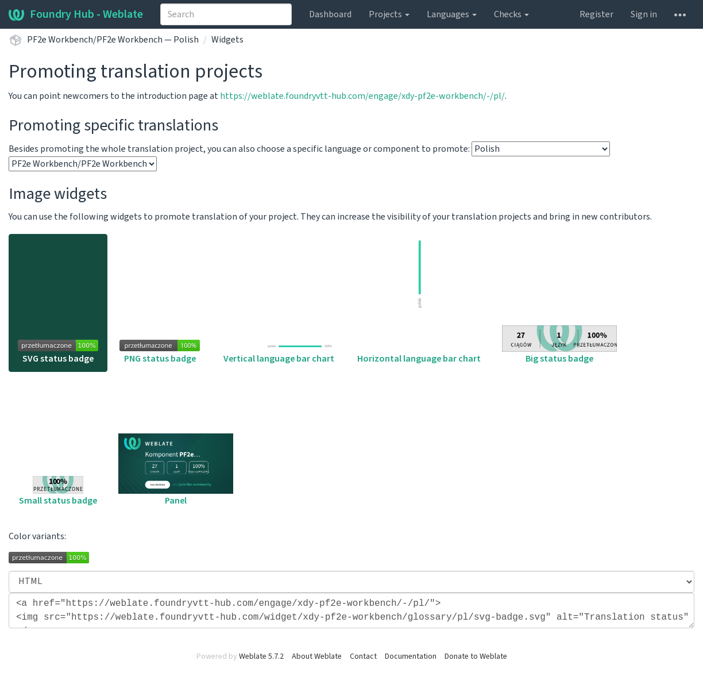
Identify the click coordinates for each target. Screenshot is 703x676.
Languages (452, 14)
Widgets (227, 39)
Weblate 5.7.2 (261, 656)
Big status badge (559, 345)
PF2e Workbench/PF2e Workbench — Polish (113, 39)
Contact (363, 656)
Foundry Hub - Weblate (76, 14)
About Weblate (317, 656)
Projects (389, 14)
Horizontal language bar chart (419, 301)
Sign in (644, 14)
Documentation (411, 656)
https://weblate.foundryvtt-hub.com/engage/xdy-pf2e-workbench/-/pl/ (362, 96)
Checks (511, 14)
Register (596, 14)
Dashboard (330, 14)
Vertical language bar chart (278, 353)
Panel (175, 470)
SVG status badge (58, 352)
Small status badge (58, 491)
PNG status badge (159, 352)
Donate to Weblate (476, 656)
